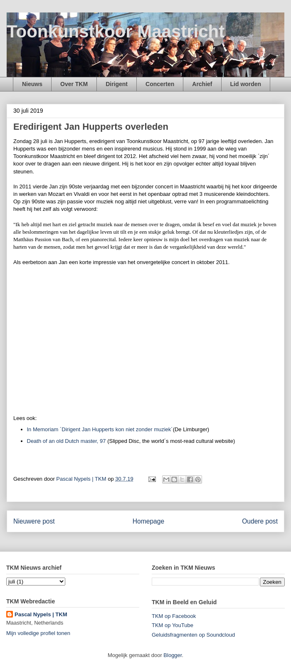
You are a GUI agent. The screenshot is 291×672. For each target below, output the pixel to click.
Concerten (160, 84)
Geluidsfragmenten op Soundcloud (193, 635)
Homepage (148, 521)
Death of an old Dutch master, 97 (66, 441)
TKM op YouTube (172, 625)
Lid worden (245, 84)
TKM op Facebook (174, 616)
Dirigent (117, 84)
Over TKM (74, 84)
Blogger (172, 655)
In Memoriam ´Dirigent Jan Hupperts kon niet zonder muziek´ (100, 429)
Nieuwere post (34, 521)
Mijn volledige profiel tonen (38, 633)
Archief (202, 84)
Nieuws (32, 84)
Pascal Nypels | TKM (41, 614)
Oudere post (260, 521)
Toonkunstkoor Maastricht (115, 31)
